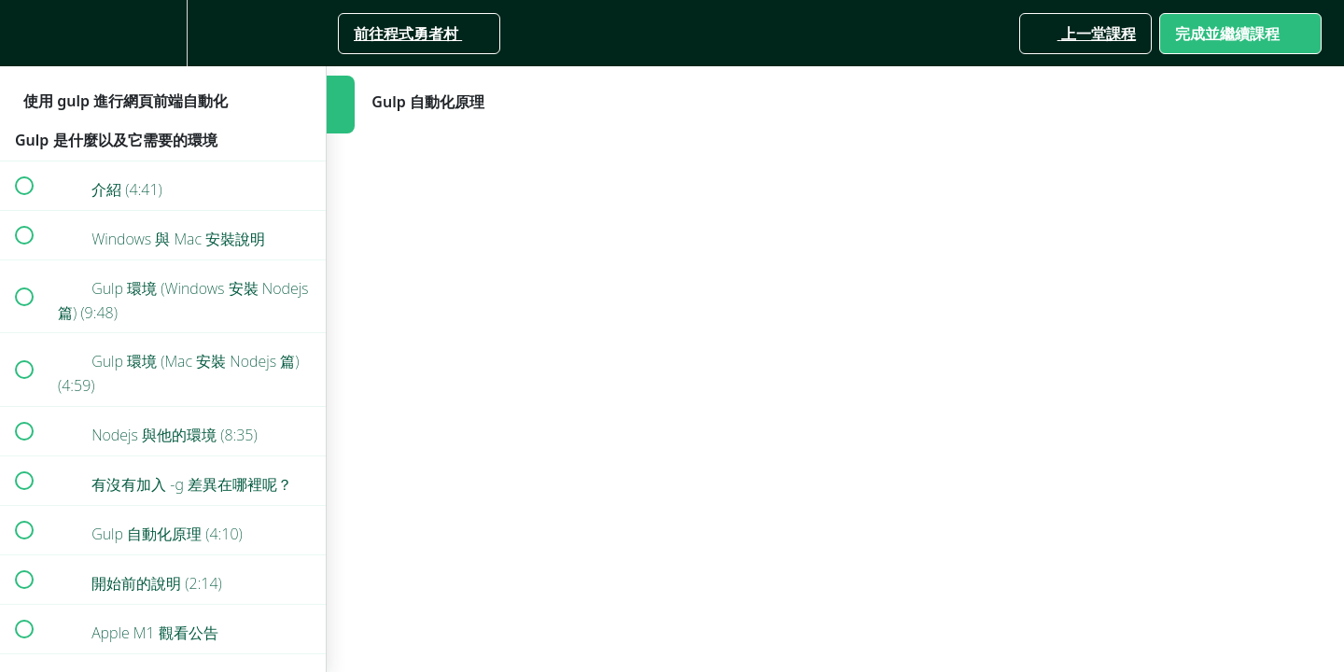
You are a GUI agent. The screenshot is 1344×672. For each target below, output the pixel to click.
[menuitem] (163, 33)
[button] (23, 33)
